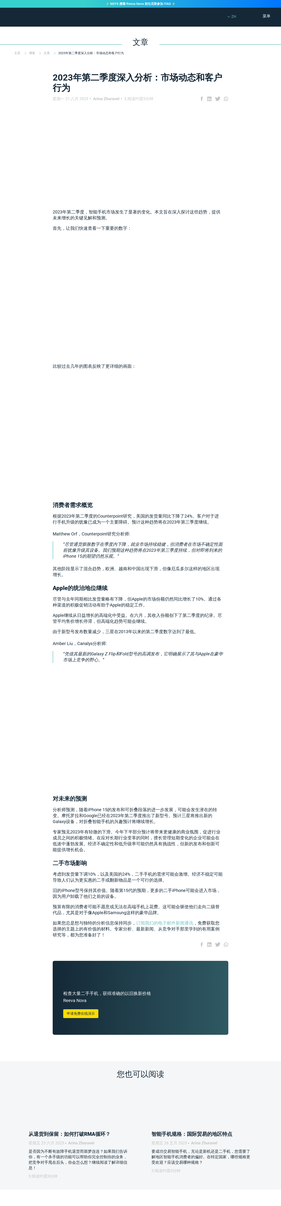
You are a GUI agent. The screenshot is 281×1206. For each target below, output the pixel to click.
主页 (17, 53)
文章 (47, 53)
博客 (32, 53)
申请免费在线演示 (81, 1013)
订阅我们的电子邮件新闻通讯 (164, 923)
